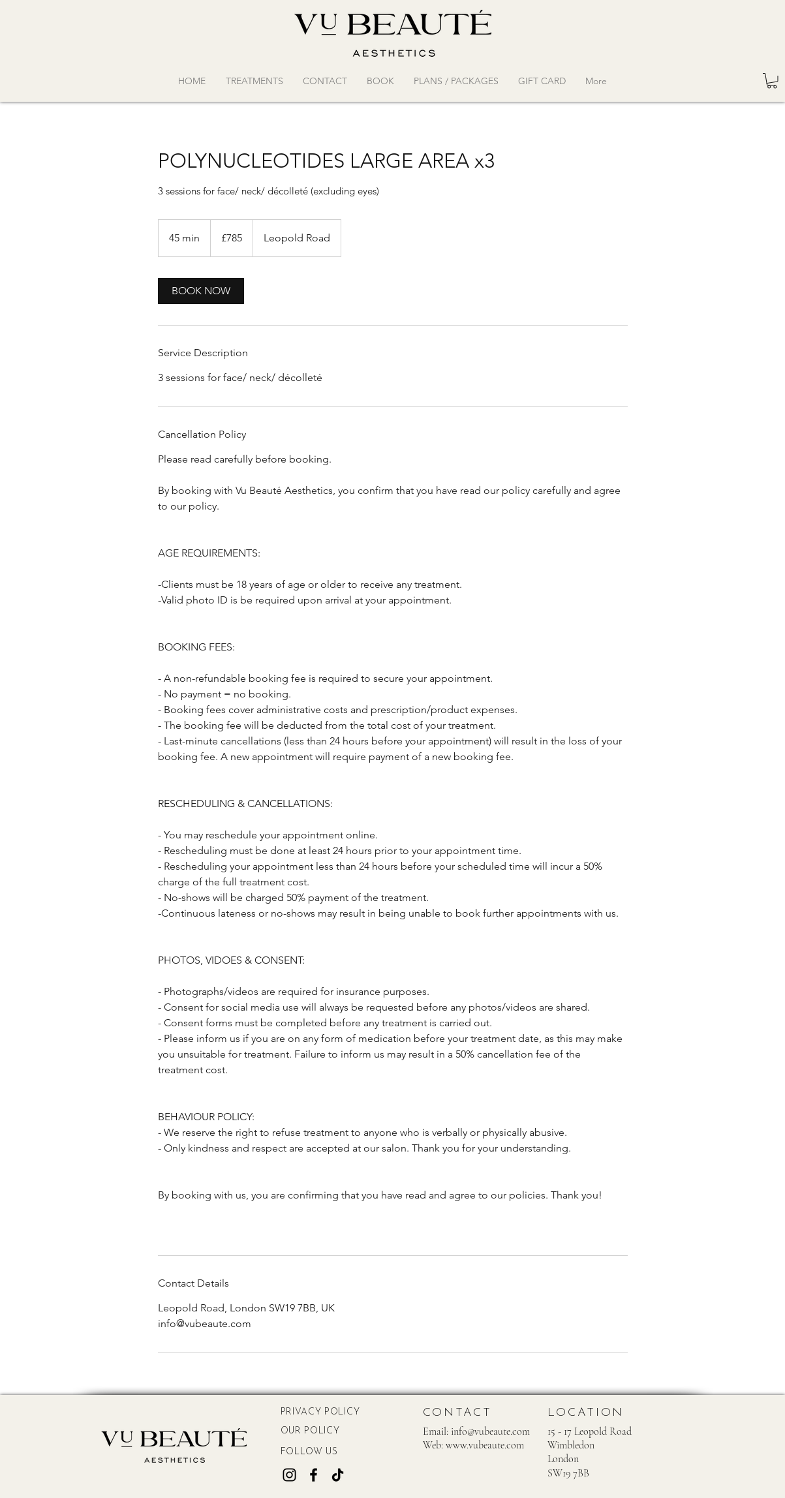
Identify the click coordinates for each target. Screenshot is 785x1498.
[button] (772, 81)
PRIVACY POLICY (320, 1412)
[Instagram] (289, 1475)
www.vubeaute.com (485, 1445)
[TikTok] (337, 1475)
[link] (201, 291)
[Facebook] (313, 1475)
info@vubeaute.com (490, 1431)
